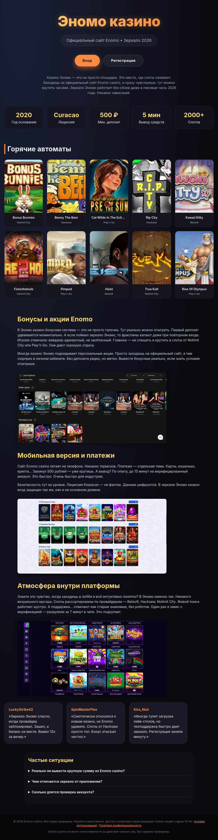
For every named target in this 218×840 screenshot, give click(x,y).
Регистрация (123, 60)
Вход (87, 60)
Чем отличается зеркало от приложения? (67, 781)
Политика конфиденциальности (120, 825)
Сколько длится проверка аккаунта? (63, 792)
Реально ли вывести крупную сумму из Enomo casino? (78, 771)
